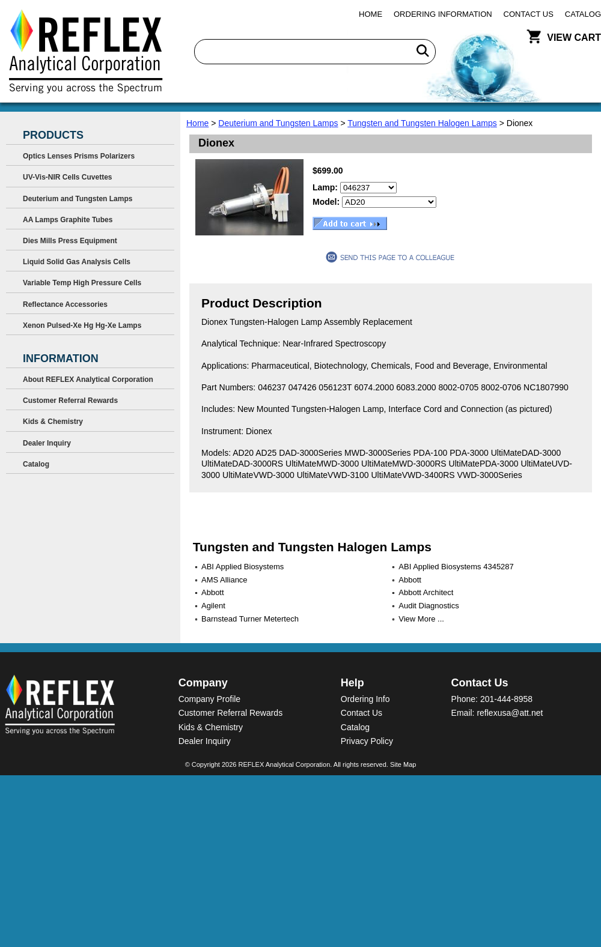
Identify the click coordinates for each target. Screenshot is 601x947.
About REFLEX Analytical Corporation (88, 379)
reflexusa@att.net (510, 713)
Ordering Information (443, 14)
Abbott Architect (425, 592)
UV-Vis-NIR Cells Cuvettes (67, 177)
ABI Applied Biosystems (242, 566)
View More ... (421, 618)
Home (370, 14)
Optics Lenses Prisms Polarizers (79, 156)
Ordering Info (365, 699)
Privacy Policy (367, 741)
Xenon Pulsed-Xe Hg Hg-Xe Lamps (82, 325)
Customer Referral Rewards (70, 400)
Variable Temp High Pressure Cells (82, 283)
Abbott (409, 579)
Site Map (403, 764)
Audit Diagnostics (428, 605)
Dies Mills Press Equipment (70, 241)
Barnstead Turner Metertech (250, 618)
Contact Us (529, 14)
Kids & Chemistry (53, 421)
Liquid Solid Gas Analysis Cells (76, 262)
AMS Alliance (224, 579)
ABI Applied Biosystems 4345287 (456, 566)
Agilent (213, 605)
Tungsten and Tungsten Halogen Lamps (422, 123)
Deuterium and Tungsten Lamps (278, 123)
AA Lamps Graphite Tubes (67, 220)
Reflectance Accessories (65, 304)
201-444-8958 (506, 699)
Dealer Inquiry (47, 443)
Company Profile (209, 699)
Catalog (583, 14)
